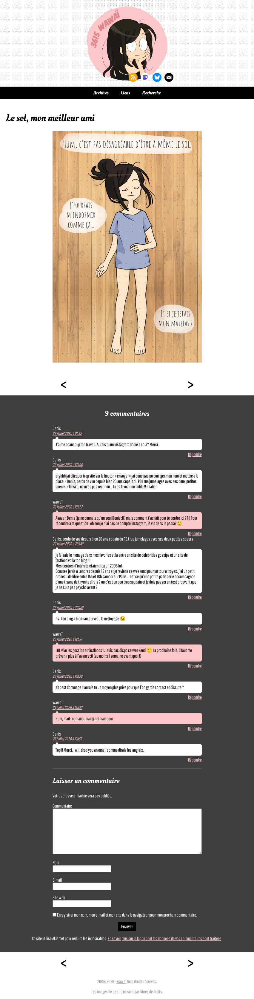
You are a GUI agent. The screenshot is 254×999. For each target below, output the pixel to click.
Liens (125, 93)
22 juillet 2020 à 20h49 (68, 543)
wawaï (121, 981)
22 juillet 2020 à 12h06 (68, 464)
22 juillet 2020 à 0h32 (67, 433)
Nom (56, 862)
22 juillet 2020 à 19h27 (67, 506)
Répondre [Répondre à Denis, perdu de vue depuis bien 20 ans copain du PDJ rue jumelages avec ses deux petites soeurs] (195, 597)
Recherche (151, 93)
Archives (101, 93)
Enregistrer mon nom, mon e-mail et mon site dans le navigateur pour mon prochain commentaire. (127, 914)
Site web (59, 897)
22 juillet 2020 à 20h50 (68, 607)
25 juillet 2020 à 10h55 (67, 738)
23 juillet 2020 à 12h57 (67, 639)
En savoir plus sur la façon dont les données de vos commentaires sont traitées (164, 938)
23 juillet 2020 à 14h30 (67, 676)
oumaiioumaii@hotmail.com (92, 718)
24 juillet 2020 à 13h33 (67, 707)
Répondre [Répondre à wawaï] (195, 533)
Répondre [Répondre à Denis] (195, 454)
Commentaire (62, 805)
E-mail (57, 880)
